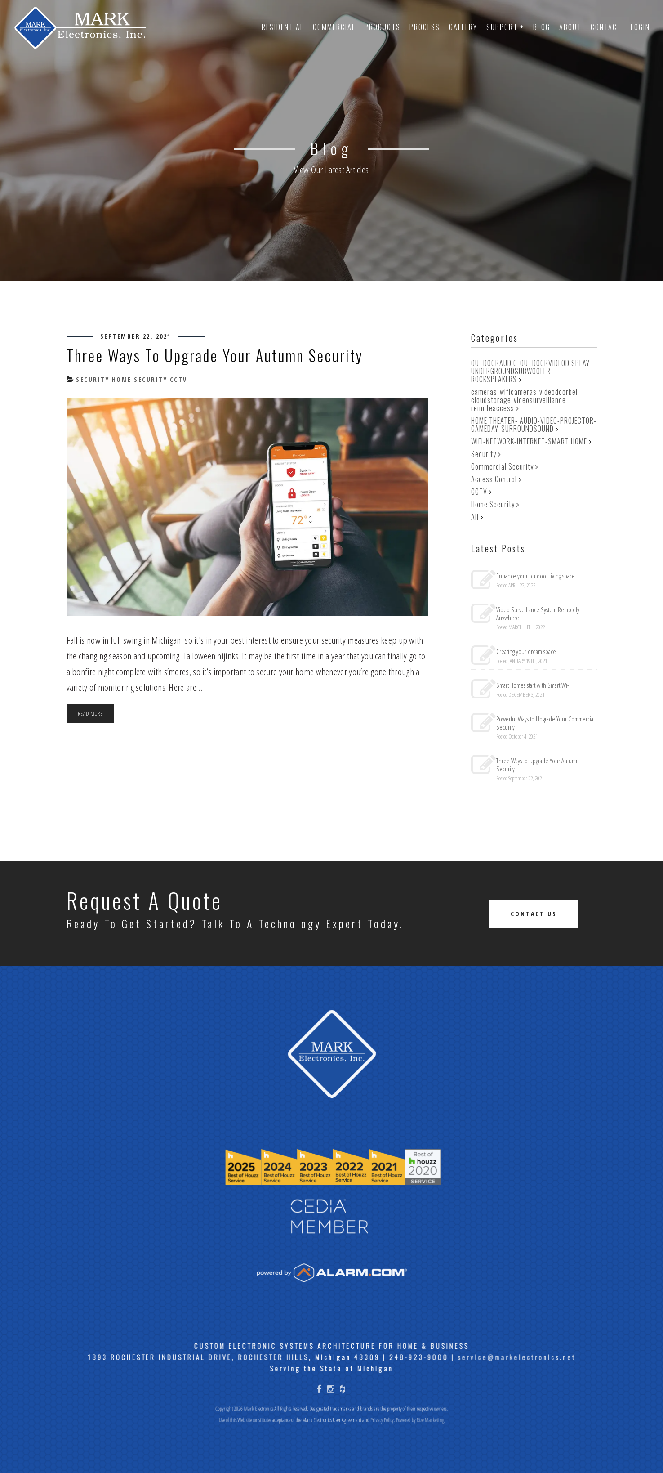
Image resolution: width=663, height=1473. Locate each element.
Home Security (138, 379)
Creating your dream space (526, 651)
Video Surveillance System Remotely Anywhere (537, 613)
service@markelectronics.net (512, 1385)
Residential (283, 27)
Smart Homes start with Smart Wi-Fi (534, 685)
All (475, 516)
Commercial (334, 27)
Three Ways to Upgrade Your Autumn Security (215, 355)
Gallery (463, 27)
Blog (541, 27)
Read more (90, 713)
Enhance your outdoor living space (535, 576)
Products (382, 27)
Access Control (494, 479)
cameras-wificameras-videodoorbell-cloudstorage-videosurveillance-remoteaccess (526, 399)
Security (92, 379)
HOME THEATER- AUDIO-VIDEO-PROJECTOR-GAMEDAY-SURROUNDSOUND (533, 424)
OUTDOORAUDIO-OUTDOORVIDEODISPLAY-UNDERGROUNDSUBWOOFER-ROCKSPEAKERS (531, 371)
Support (505, 27)
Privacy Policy (380, 1447)
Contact (606, 27)
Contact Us (534, 913)
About (570, 27)
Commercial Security (502, 466)
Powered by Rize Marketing (417, 1447)
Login (640, 27)
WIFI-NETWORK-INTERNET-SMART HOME (529, 441)
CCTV (177, 379)
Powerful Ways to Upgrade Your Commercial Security (545, 723)
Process (424, 27)
